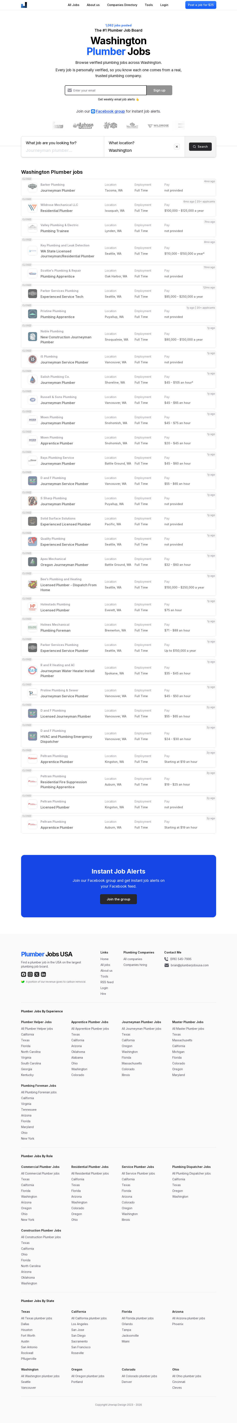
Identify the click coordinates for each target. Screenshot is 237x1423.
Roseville (77, 1353)
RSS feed (107, 982)
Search (200, 146)
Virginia (26, 1057)
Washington (79, 1069)
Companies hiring (135, 964)
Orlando (127, 1324)
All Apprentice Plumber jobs (90, 1028)
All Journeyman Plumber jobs (141, 1028)
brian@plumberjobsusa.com (186, 965)
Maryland (178, 1075)
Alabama (77, 1057)
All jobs (105, 964)
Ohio (74, 1063)
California (27, 1034)
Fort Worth (28, 1335)
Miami (125, 1341)
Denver (127, 1382)
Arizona (76, 1046)
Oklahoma (78, 1051)
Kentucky (27, 1075)
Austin (25, 1341)
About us (93, 5)
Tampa (126, 1329)
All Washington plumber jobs (40, 1376)
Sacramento (79, 1341)
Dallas (25, 1324)
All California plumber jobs (89, 1318)
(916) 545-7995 (178, 959)
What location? (144, 141)
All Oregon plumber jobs (87, 1376)
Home (105, 959)
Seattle (26, 1382)
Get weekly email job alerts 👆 (118, 99)
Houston (26, 1329)
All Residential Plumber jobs (90, 1173)
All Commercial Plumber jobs (40, 1173)
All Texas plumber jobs (36, 1318)
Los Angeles (79, 1324)
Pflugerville (28, 1358)
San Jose (77, 1329)
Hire (103, 993)
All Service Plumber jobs (138, 1173)
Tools (149, 5)
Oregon (127, 1046)
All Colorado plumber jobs (139, 1376)
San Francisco (81, 1347)
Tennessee (29, 1109)
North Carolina (31, 1051)
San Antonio (29, 1347)
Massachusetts (132, 1063)
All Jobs (73, 5)
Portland (77, 1382)
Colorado (77, 1075)
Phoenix (177, 1324)
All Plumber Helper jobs (37, 1028)
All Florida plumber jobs (138, 1318)
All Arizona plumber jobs (188, 1318)
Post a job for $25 (201, 5)
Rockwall (27, 1353)
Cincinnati (178, 1382)
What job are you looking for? (63, 141)
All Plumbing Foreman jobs (39, 1092)
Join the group (118, 899)
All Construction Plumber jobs (41, 1237)
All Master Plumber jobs (188, 1028)
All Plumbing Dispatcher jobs (191, 1173)
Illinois (126, 1075)
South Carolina (31, 1063)
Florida (25, 1046)
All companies (132, 959)
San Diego (78, 1335)
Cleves (177, 1387)
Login (164, 5)
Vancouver (28, 1387)
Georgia (26, 1069)
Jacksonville (130, 1335)
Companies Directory (122, 5)
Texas (25, 1040)
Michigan (178, 1051)
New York (27, 1138)
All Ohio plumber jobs (186, 1376)
